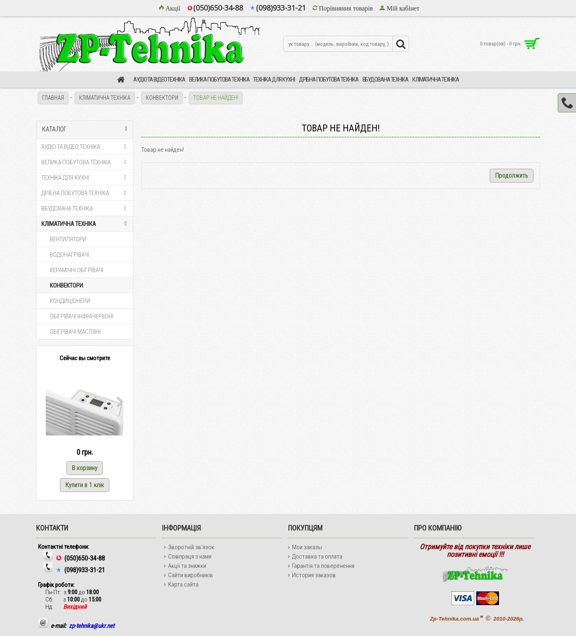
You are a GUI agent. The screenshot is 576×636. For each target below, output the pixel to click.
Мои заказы (305, 547)
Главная (53, 98)
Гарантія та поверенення (321, 565)
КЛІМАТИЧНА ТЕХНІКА (104, 98)
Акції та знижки (185, 565)
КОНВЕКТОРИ (162, 98)
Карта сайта (181, 584)
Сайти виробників (188, 575)
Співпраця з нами (187, 556)
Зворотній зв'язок (189, 547)
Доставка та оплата (315, 556)
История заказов (312, 575)
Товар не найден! (215, 98)
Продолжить (511, 175)
